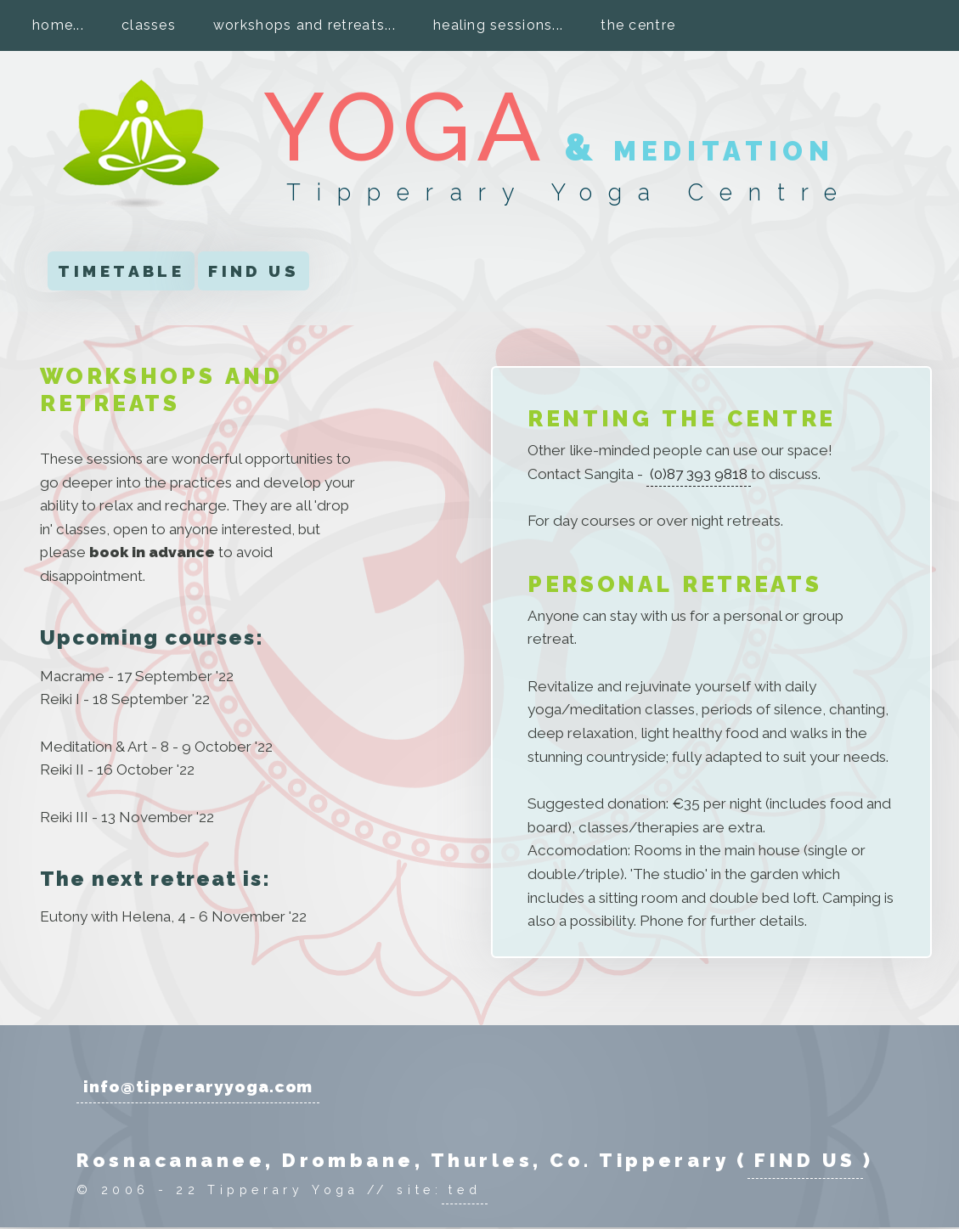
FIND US (253, 271)
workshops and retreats (299, 25)
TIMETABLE (121, 271)
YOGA (404, 127)
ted (464, 1190)
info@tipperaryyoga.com (198, 1086)
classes (148, 25)
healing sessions (492, 25)
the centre (638, 25)
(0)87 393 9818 (698, 473)
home (52, 25)
